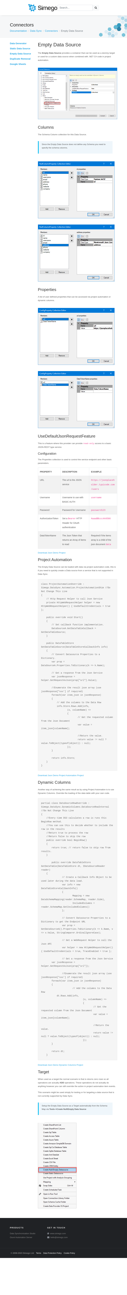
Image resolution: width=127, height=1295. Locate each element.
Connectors (51, 30)
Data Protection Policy (52, 1290)
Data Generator (18, 43)
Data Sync (36, 30)
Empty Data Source (20, 53)
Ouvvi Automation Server (21, 1274)
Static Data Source (20, 48)
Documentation (18, 30)
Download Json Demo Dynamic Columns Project (60, 1102)
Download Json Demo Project (52, 553)
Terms (38, 1290)
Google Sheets (18, 64)
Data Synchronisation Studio (22, 1270)
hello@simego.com (59, 1274)
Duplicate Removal (20, 59)
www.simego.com (58, 1270)
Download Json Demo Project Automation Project (61, 791)
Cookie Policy (69, 1290)
